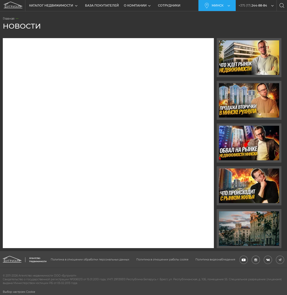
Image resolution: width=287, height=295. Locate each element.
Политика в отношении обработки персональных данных (90, 259)
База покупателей (102, 5)
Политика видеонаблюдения (215, 259)
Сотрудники (172, 5)
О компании (138, 5)
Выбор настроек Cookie (19, 292)
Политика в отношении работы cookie (162, 259)
